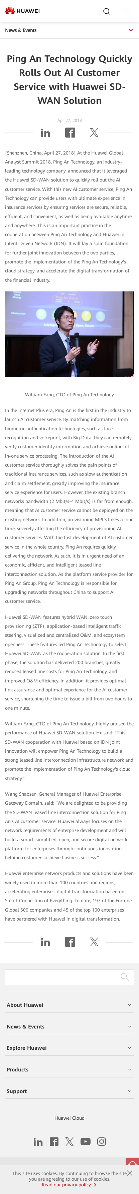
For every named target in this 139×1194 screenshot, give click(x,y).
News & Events (69, 30)
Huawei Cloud (69, 1118)
